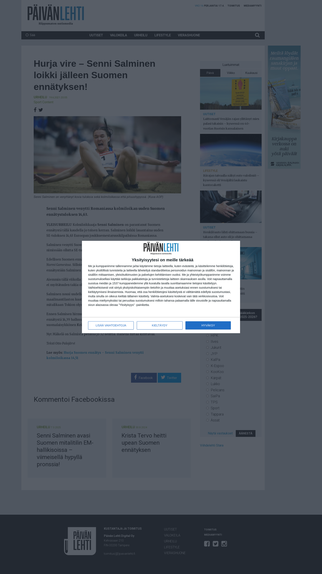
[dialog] (161, 287)
